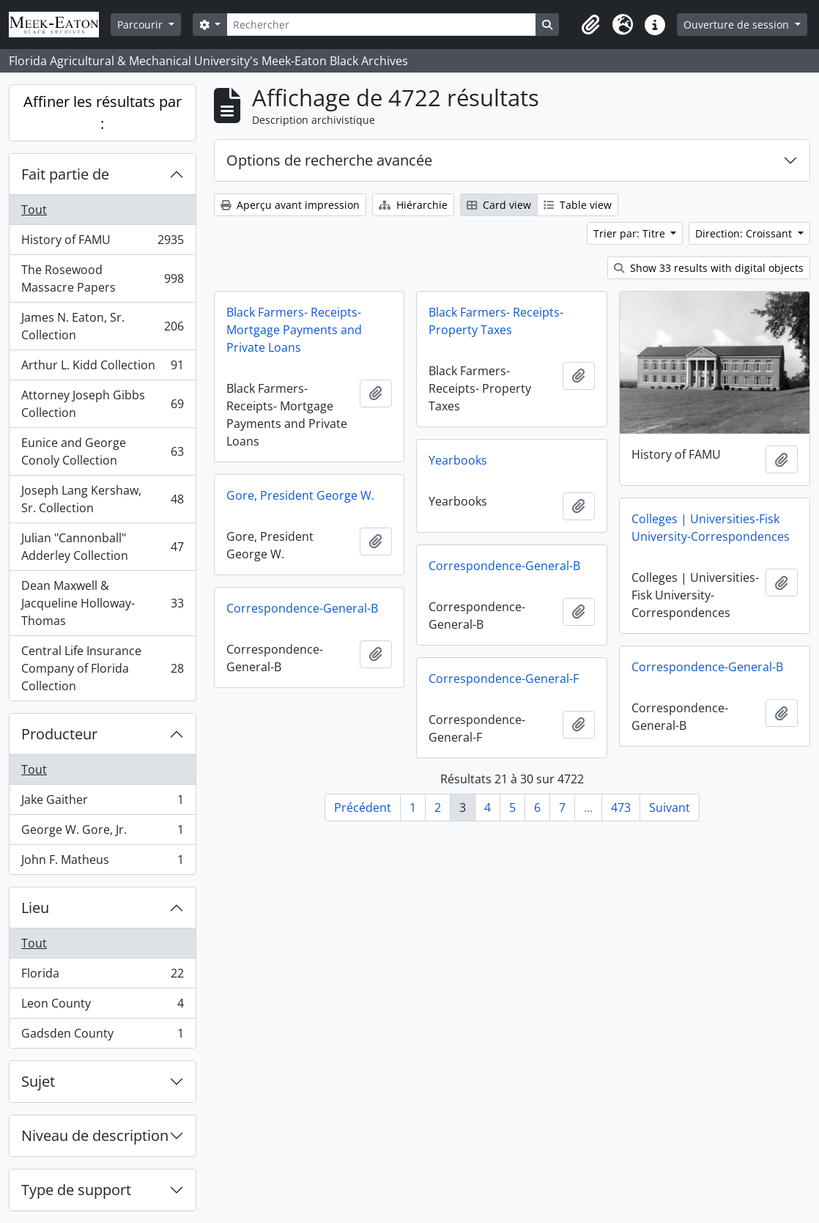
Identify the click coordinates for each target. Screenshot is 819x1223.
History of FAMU (102, 243)
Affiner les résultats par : (102, 112)
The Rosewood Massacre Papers (102, 278)
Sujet (38, 1081)
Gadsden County (102, 1036)
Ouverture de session (737, 25)
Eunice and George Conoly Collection (102, 451)
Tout (34, 210)
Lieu (35, 907)
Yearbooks (458, 460)
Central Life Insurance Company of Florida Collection (102, 668)
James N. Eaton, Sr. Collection (102, 326)
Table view (578, 205)
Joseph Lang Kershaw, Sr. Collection (102, 499)
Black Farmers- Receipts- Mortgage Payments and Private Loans (294, 329)
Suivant (669, 807)
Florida (102, 976)
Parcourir (141, 25)
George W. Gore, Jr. (102, 833)
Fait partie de (65, 174)
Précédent (362, 807)
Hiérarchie (413, 205)
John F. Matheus (102, 862)
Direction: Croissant (745, 233)
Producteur (59, 734)
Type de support (76, 1190)
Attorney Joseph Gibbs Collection (102, 404)
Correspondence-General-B (504, 566)
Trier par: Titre (630, 233)
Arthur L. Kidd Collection (102, 368)
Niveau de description (94, 1135)
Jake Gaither (102, 803)
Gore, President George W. (300, 495)
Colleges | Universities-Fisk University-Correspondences (710, 527)
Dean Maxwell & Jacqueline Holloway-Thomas (102, 603)
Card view (499, 205)
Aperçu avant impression (290, 205)
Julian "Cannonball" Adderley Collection (102, 547)
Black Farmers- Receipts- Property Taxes (496, 321)
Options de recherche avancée (329, 160)
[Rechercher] (381, 24)
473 (621, 807)
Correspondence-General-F (504, 678)
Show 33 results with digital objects (709, 268)
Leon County (102, 1006)
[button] (590, 25)
